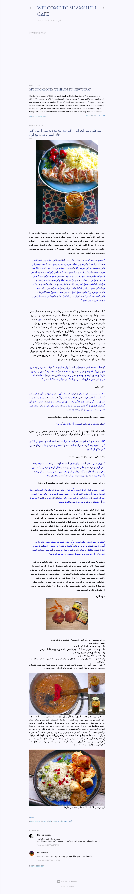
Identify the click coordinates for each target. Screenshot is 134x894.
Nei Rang (41, 835)
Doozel (40, 852)
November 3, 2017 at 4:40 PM (48, 860)
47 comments (41, 116)
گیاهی (70, 821)
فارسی (57, 20)
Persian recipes (40, 821)
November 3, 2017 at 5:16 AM (48, 845)
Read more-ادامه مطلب (95, 116)
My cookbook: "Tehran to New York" (60, 89)
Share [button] (31, 116)
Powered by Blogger (67, 881)
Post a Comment (36, 866)
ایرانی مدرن (55, 821)
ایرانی (49, 821)
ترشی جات (63, 821)
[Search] (103, 7)
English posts (45, 20)
